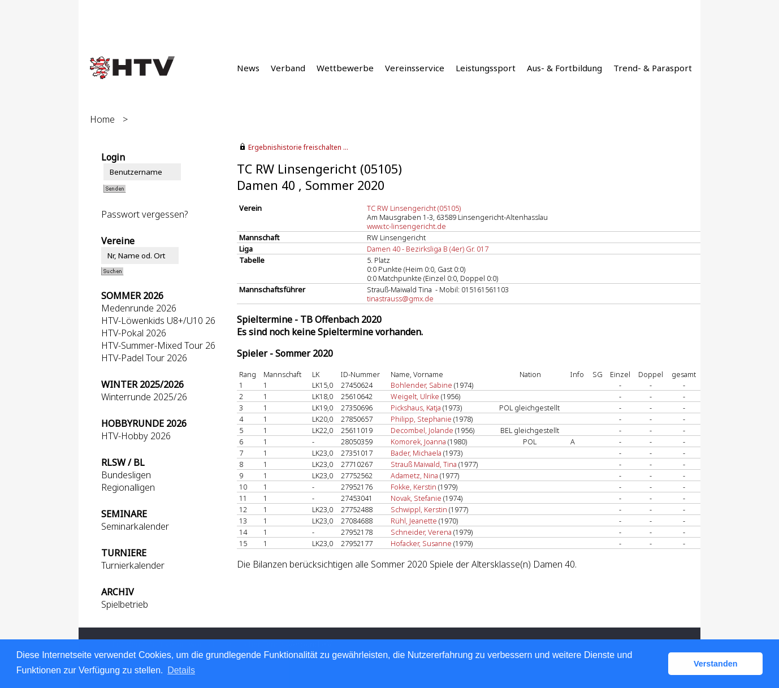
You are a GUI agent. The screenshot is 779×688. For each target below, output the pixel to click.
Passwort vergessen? (144, 214)
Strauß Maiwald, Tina (424, 464)
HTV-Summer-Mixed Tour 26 (158, 345)
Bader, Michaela (416, 453)
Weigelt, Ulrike (415, 396)
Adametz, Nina (414, 475)
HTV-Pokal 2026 (133, 333)
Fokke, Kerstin (413, 487)
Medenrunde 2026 (138, 308)
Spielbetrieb (124, 604)
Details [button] (181, 670)
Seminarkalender (135, 526)
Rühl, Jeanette (414, 521)
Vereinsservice (414, 67)
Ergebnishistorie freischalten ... (298, 147)
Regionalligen (128, 487)
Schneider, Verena (421, 532)
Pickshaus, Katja (416, 408)
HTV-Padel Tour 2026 (144, 358)
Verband (288, 67)
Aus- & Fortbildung (564, 67)
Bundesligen (126, 475)
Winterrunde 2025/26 (144, 397)
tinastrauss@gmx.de (400, 298)
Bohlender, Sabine (421, 385)
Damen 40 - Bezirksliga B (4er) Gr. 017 (427, 249)
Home (102, 119)
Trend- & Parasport (652, 67)
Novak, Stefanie (416, 498)
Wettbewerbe (345, 67)
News (248, 67)
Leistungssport (486, 67)
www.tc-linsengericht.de (406, 226)
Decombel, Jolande (422, 430)
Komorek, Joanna (418, 441)
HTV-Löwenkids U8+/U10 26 (158, 320)
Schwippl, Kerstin (419, 509)
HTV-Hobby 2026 (136, 436)
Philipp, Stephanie (421, 419)
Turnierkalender (133, 565)
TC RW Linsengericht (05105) (414, 208)
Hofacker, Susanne (421, 543)
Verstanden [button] (716, 663)
